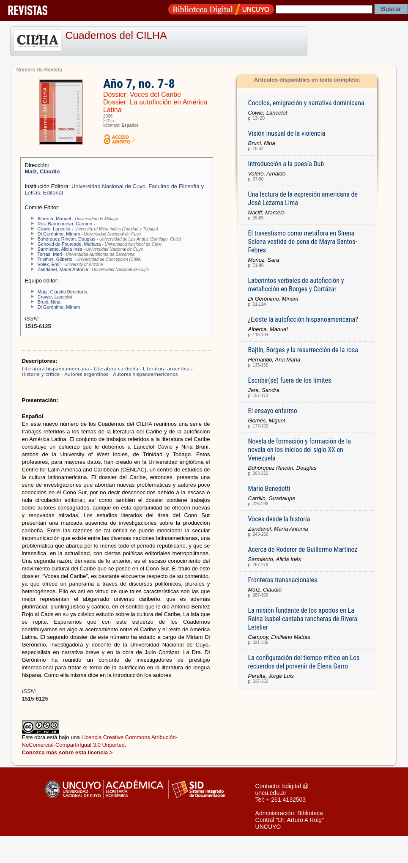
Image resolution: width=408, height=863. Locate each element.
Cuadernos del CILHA (116, 35)
